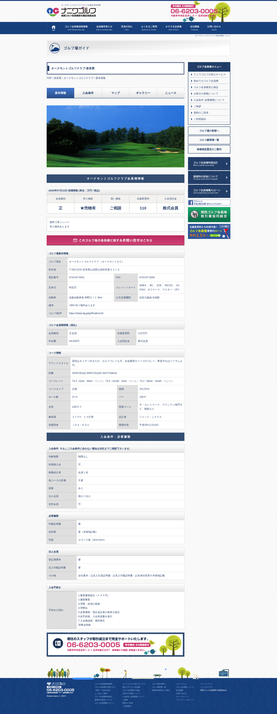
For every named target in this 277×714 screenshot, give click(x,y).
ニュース (170, 92)
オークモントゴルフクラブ (78, 78)
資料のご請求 (201, 112)
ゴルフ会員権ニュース (185, 687)
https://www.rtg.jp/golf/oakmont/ (86, 313)
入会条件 (88, 92)
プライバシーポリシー (185, 700)
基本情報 (60, 92)
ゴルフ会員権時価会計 (211, 163)
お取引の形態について (206, 93)
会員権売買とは (104, 28)
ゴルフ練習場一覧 (209, 139)
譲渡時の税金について (211, 177)
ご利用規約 (200, 119)
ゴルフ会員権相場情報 (76, 28)
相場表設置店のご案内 (209, 149)
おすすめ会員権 (174, 28)
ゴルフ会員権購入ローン (211, 191)
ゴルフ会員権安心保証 (206, 87)
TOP (49, 78)
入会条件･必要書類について (209, 100)
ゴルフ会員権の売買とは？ (105, 687)
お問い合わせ (214, 28)
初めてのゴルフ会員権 (206, 80)
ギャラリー (143, 92)
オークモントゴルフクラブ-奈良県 (73, 68)
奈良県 (57, 78)
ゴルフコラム (181, 684)
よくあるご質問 (149, 28)
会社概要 (194, 28)
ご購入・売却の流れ (103, 690)
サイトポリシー (182, 697)
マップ (115, 92)
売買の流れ (126, 28)
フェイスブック (206, 684)
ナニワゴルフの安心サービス (210, 74)
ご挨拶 (197, 106)
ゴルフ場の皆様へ (209, 130)
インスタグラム (206, 687)
